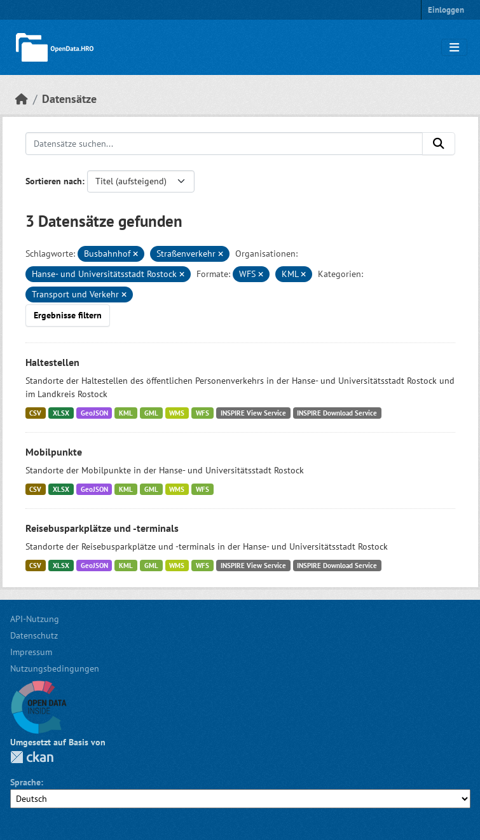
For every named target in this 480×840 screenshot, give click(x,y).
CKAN (31, 757)
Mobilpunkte (53, 451)
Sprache (25, 782)
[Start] (21, 98)
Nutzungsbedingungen (54, 668)
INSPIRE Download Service (337, 413)
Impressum (31, 652)
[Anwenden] (438, 143)
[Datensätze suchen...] (224, 143)
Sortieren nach (53, 181)
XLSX (61, 413)
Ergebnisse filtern (68, 315)
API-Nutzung (34, 619)
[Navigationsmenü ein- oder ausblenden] (454, 48)
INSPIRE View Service (253, 413)
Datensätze (69, 98)
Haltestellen (52, 362)
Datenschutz (34, 635)
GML (151, 413)
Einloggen (446, 9)
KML (126, 413)
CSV (35, 413)
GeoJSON (94, 413)
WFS (202, 413)
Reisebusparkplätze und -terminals (102, 528)
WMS (176, 413)
